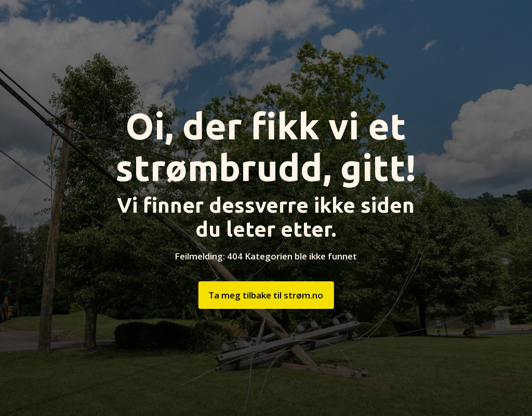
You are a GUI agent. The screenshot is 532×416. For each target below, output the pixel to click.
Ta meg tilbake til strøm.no (265, 295)
